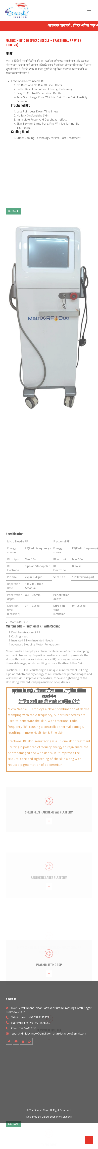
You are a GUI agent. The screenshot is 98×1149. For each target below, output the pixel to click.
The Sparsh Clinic (38, 1110)
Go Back (13, 344)
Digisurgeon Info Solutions (57, 1116)
